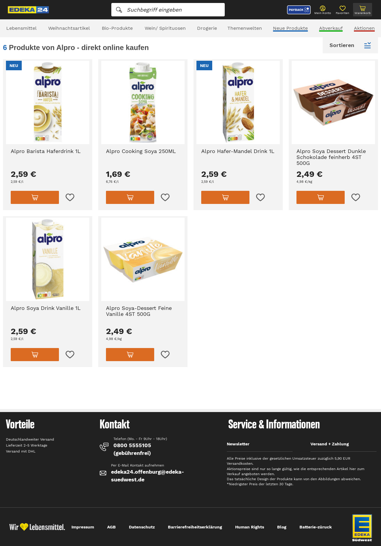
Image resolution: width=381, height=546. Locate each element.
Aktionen (364, 28)
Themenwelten (244, 28)
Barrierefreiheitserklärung (195, 527)
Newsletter (238, 444)
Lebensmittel (21, 28)
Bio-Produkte (117, 28)
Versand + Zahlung (329, 444)
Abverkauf (331, 28)
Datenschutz (142, 527)
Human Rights (249, 527)
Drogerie (207, 28)
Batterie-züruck (315, 527)
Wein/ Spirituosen (165, 28)
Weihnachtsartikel (69, 28)
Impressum (82, 527)
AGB (111, 527)
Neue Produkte (290, 28)
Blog (281, 527)
